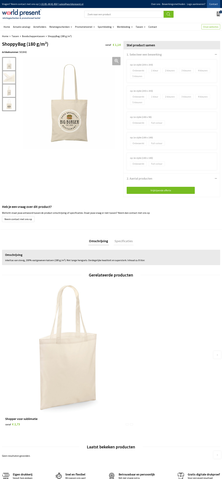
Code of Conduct (69, 432)
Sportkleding (105, 26)
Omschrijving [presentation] (99, 241)
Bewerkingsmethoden (173, 4)
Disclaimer (213, 472)
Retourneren (121, 432)
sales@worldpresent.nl (71, 4)
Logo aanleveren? (196, 4)
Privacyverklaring (195, 472)
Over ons (155, 4)
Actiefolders (39, 26)
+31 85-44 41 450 (48, 4)
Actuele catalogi (21, 26)
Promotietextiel (83, 26)
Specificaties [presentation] (123, 241)
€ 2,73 (12, 345)
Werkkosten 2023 (70, 428)
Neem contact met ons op (18, 219)
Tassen (139, 26)
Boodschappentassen (33, 36)
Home (7, 26)
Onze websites (210, 26)
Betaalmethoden (124, 428)
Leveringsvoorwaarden (73, 437)
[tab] (99, 241)
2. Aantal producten (139, 178)
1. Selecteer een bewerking (144, 54)
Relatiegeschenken (59, 26)
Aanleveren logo (69, 446)
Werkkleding (123, 26)
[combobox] (124, 14)
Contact (213, 4)
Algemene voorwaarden (170, 472)
